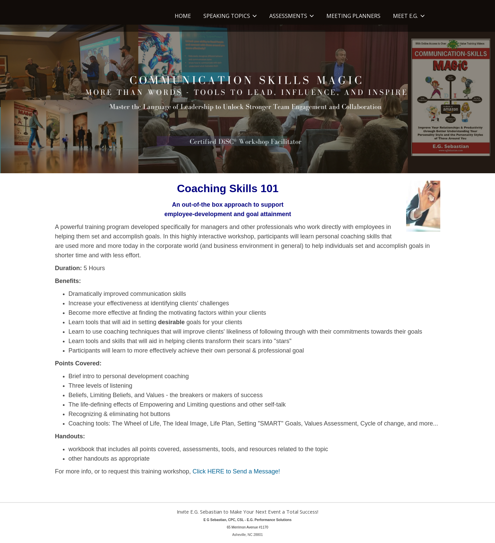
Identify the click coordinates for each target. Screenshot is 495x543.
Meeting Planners (353, 16)
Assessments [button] (291, 16)
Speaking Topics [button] (230, 16)
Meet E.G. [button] (409, 16)
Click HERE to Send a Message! (236, 471)
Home (183, 16)
